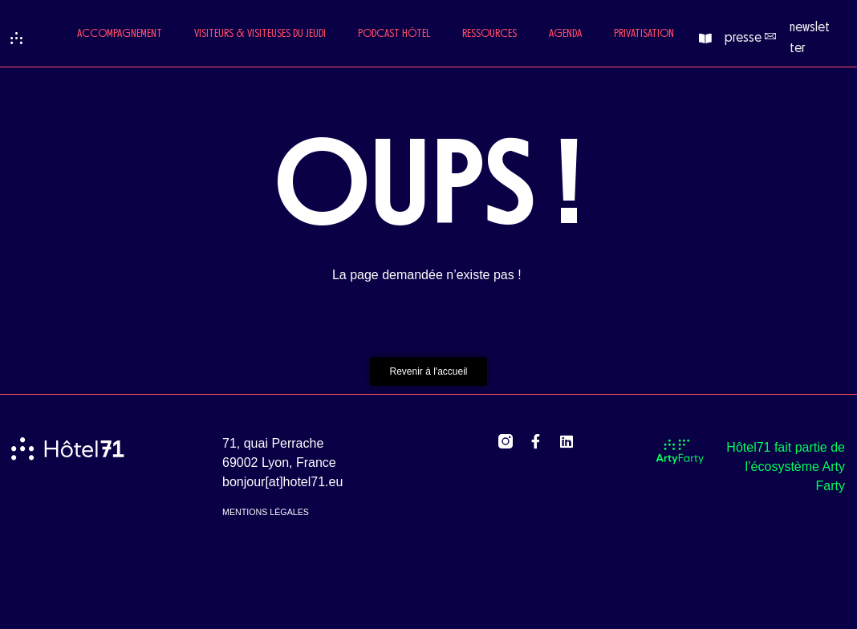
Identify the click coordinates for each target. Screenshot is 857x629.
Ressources (489, 33)
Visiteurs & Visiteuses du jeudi (260, 33)
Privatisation (644, 33)
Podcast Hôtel (394, 33)
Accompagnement (119, 33)
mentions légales (265, 512)
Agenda (565, 33)
